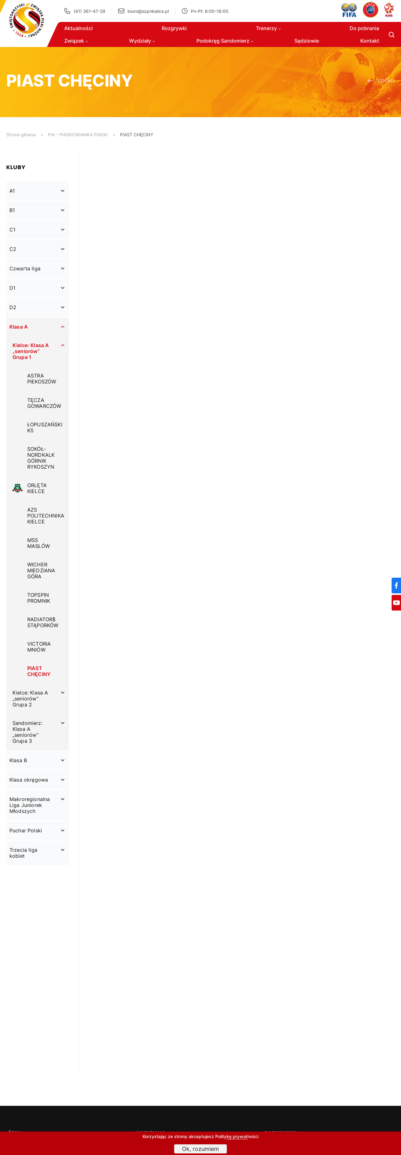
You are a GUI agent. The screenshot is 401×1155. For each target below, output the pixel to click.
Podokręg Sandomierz (224, 41)
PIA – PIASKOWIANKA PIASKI (78, 134)
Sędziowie (306, 41)
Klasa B (18, 760)
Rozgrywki (174, 28)
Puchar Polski (25, 830)
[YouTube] (396, 603)
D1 (12, 288)
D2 (12, 307)
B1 (12, 210)
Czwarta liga (24, 268)
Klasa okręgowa (28, 780)
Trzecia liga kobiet (23, 853)
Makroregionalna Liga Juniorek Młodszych (29, 805)
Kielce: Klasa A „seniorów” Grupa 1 (31, 351)
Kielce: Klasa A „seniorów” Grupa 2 (30, 698)
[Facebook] (396, 585)
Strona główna (21, 134)
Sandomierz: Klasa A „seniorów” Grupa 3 (28, 732)
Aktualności (78, 28)
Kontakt (369, 41)
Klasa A (18, 327)
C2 (12, 249)
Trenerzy (268, 28)
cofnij (381, 80)
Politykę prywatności (236, 1136)
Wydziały (142, 41)
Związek (76, 41)
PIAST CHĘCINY (136, 134)
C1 (12, 229)
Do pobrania (364, 28)
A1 (12, 191)
